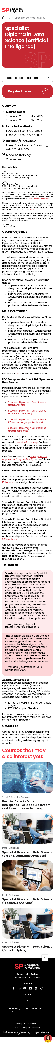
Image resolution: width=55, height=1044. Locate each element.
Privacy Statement (19, 1013)
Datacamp (8, 482)
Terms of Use (37, 1013)
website (33, 209)
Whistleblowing (14, 1010)
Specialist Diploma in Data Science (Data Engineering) (27, 429)
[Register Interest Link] (27, 91)
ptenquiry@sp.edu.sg (26, 442)
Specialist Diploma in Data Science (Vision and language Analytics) (27, 421)
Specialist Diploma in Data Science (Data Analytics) (27, 403)
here (18, 373)
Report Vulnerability (34, 1010)
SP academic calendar (39, 199)
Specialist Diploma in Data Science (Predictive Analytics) (27, 412)
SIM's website (9, 539)
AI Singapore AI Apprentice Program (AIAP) (24, 458)
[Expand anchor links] (27, 78)
